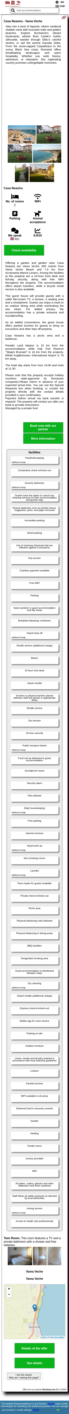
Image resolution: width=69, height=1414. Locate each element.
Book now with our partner (43, 427)
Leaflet (43, 1337)
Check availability (24, 250)
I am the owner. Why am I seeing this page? (24, 1376)
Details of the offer (34, 1348)
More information (43, 438)
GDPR (36, 1410)
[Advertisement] (34, 94)
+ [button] (9, 1289)
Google (51, 1403)
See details (34, 1363)
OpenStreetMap (57, 1337)
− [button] (9, 1294)
